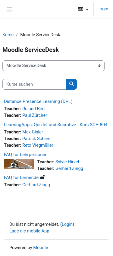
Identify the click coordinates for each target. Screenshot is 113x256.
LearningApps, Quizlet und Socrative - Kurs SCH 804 (56, 124)
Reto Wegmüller (37, 145)
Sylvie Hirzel (67, 162)
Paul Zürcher (34, 115)
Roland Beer (34, 108)
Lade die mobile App (29, 231)
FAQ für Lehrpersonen (26, 154)
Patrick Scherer (37, 138)
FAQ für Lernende (21, 177)
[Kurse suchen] (34, 84)
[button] (83, 9)
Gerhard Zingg (69, 168)
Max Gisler (32, 132)
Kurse (8, 34)
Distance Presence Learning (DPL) (38, 101)
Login (102, 8)
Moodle (40, 247)
